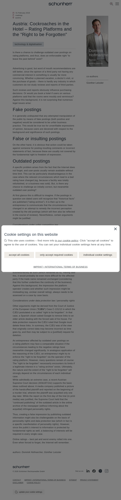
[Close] (115, 229)
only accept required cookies (56, 254)
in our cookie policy (66, 240)
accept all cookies (19, 254)
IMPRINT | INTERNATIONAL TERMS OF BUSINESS (60, 267)
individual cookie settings (97, 254)
